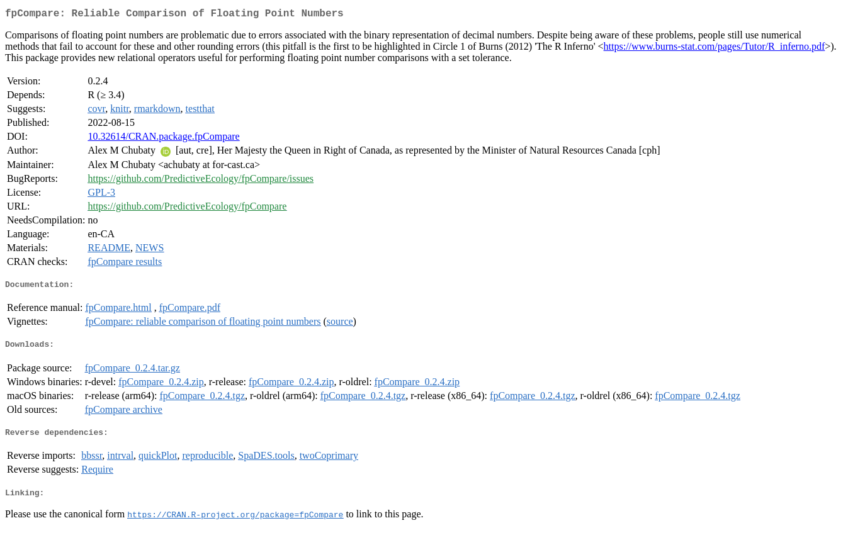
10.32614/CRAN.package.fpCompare (163, 138)
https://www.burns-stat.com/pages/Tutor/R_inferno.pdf (714, 48)
